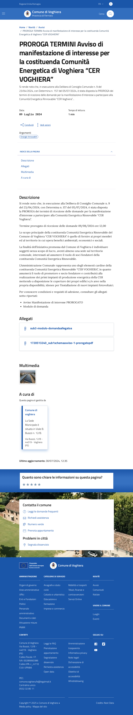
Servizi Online (75, 599)
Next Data (109, 703)
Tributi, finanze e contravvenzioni (76, 592)
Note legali (73, 657)
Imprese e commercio (54, 608)
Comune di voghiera (31, 412)
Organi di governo (27, 585)
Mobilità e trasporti (77, 585)
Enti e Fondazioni (27, 599)
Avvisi (96, 585)
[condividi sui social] (26, 125)
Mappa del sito (40, 706)
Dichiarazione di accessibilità (75, 664)
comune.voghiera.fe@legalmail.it (35, 681)
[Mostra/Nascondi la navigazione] (3, 13)
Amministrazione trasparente (76, 646)
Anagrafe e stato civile (52, 587)
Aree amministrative (29, 590)
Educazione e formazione (50, 601)
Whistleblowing (75, 681)
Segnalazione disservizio (50, 660)
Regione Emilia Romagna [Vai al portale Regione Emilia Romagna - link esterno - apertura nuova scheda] (30, 3)
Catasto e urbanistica (54, 594)
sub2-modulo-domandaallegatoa (51, 328)
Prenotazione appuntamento (51, 650)
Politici (22, 604)
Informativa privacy (77, 653)
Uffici (21, 594)
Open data (49, 671)
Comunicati (98, 590)
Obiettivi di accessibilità (74, 674)
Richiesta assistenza (54, 667)
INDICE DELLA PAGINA (66, 151)
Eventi (96, 619)
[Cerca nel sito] (110, 13)
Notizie (96, 594)
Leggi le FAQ (50, 643)
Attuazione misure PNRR (28, 625)
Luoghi (96, 614)
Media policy (25, 706)
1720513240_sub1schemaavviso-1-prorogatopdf (61, 343)
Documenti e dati (27, 618)
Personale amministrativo (26, 611)
